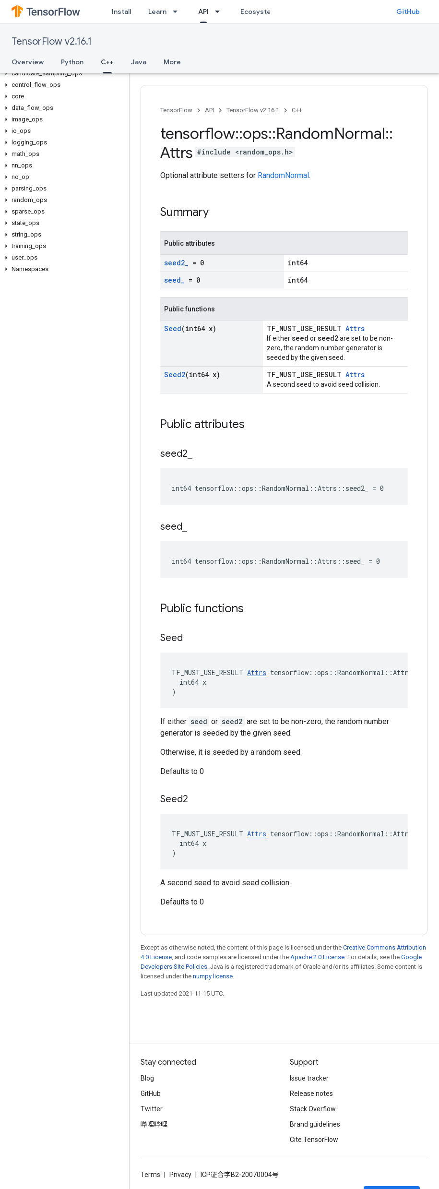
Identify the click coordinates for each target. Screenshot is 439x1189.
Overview (28, 62)
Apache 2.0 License (317, 957)
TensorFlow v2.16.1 (52, 42)
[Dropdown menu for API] (220, 11)
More (172, 62)
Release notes (311, 1093)
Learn (157, 11)
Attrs (355, 328)
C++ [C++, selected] (107, 62)
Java (138, 62)
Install (121, 11)
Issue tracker (309, 1078)
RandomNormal (283, 175)
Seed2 (174, 374)
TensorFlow (176, 110)
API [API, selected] (203, 11)
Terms (150, 1174)
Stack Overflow (313, 1109)
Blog (147, 1078)
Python (72, 62)
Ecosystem (258, 11)
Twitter (152, 1109)
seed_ (174, 280)
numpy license (213, 976)
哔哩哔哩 (154, 1124)
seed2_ (176, 262)
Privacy (180, 1174)
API (209, 110)
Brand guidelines (315, 1124)
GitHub (408, 11)
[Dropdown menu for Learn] (178, 11)
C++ (297, 110)
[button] (62, 73)
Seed (172, 328)
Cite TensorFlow (314, 1139)
